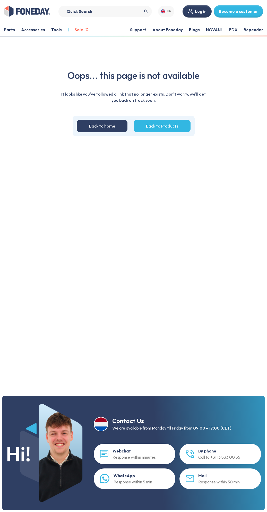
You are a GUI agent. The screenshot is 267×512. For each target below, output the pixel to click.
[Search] (105, 11)
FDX (233, 29)
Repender (253, 29)
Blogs (194, 29)
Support (138, 29)
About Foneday (167, 29)
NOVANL (214, 29)
